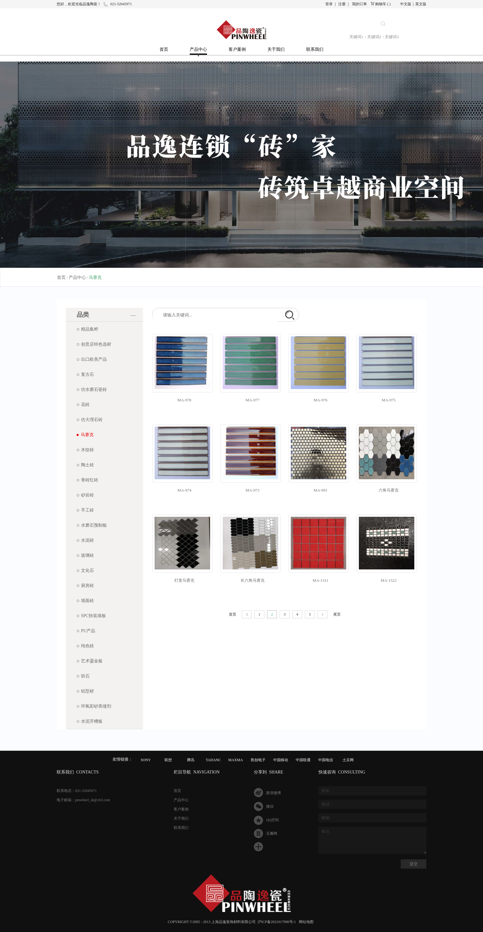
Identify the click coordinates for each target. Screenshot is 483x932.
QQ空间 (272, 820)
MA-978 (184, 400)
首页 (164, 49)
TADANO (213, 760)
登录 (329, 4)
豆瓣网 (271, 833)
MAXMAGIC (238, 760)
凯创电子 (258, 760)
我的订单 (359, 4)
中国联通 (303, 760)
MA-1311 (320, 580)
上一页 (246, 614)
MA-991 (320, 490)
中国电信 (325, 760)
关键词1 (356, 36)
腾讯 (190, 760)
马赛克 (95, 277)
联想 (168, 760)
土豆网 (348, 760)
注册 (342, 4)
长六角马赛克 (253, 580)
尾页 (337, 614)
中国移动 (280, 760)
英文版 (420, 4)
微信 (270, 806)
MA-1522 (388, 580)
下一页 (322, 614)
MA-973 (252, 490)
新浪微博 (273, 793)
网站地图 (305, 922)
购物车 (380, 4)
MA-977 (252, 400)
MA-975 (389, 400)
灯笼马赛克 (184, 580)
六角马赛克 (389, 490)
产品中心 (77, 277)
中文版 (405, 4)
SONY (146, 760)
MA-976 (320, 400)
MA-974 (184, 490)
